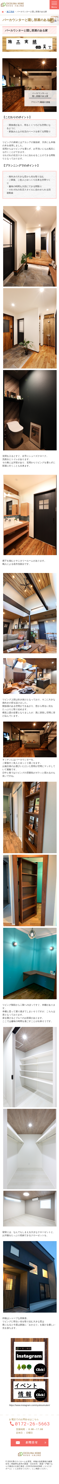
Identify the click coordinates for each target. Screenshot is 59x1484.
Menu (54, 4)
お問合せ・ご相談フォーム (29, 1442)
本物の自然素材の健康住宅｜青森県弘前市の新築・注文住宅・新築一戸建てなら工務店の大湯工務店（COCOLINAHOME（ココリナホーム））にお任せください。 (29, 1465)
